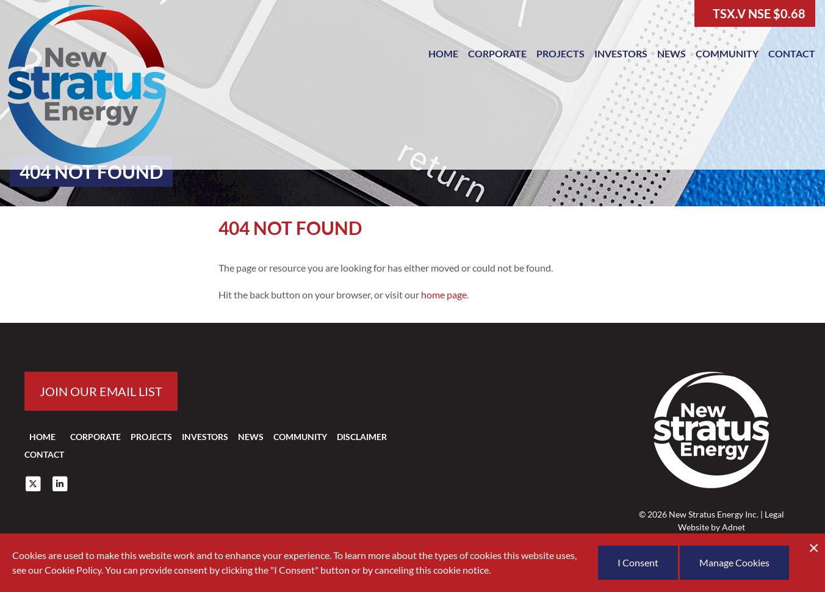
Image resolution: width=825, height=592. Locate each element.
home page (444, 294)
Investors (620, 53)
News (671, 53)
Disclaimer (362, 436)
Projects (560, 53)
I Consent (638, 562)
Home (443, 53)
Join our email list (101, 391)
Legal (774, 514)
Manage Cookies (734, 562)
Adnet (733, 527)
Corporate (497, 53)
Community (727, 53)
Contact (791, 53)
